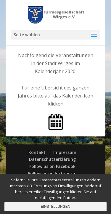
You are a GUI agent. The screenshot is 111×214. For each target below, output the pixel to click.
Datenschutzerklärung (52, 159)
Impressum (64, 152)
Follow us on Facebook (52, 166)
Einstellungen (55, 206)
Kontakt (37, 152)
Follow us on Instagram (52, 173)
